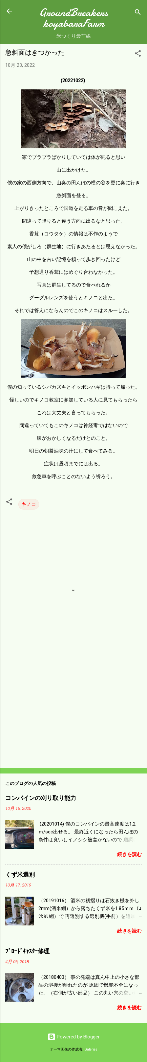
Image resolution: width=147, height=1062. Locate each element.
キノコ (28, 504)
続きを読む (129, 854)
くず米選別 (20, 875)
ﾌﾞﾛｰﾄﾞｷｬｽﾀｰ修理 (27, 951)
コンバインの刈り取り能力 (40, 798)
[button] (138, 54)
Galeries (90, 1049)
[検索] (138, 13)
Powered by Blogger (74, 1037)
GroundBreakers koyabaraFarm (73, 18)
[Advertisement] (73, 712)
